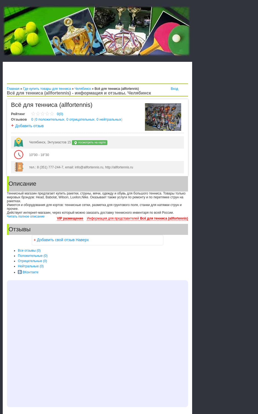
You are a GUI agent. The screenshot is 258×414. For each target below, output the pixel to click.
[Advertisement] (71, 74)
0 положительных (49, 119)
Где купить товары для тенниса (47, 89)
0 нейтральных (109, 119)
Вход (174, 89)
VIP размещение (70, 218)
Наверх (82, 240)
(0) (32, 256)
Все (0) (29, 250)
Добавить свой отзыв (56, 240)
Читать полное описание (25, 216)
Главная (13, 89)
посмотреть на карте (90, 143)
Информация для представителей (137, 218)
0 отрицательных (80, 119)
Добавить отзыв (29, 126)
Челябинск (83, 89)
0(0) (47, 114)
